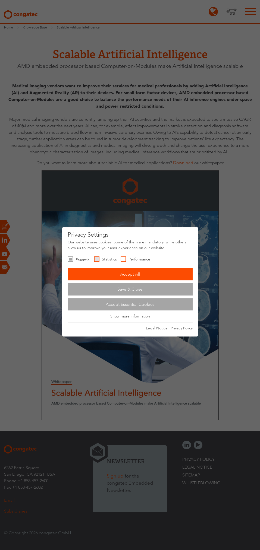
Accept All (130, 274)
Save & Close (130, 289)
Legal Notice (157, 328)
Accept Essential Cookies (130, 304)
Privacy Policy (182, 328)
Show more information (130, 316)
